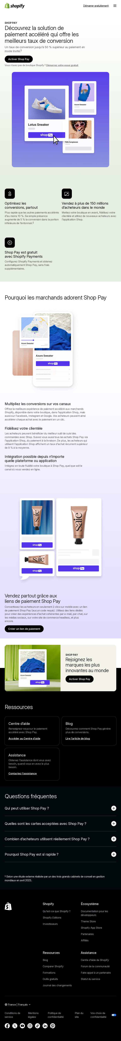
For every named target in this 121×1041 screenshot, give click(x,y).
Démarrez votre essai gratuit (62, 65)
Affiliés (85, 940)
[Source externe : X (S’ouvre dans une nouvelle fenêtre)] (14, 1025)
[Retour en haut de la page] (8, 906)
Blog (45, 960)
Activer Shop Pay (18, 59)
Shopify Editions (52, 917)
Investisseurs (50, 923)
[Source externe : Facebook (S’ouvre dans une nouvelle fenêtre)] (7, 1025)
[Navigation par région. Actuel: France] (18, 1005)
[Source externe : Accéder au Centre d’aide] (25, 738)
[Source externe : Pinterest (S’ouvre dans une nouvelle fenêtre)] (52, 1025)
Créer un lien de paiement (24, 628)
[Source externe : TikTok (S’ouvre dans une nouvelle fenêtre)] (37, 1025)
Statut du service (90, 979)
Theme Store (88, 921)
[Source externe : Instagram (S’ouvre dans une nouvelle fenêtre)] (29, 1025)
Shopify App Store (91, 927)
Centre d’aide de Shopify (95, 960)
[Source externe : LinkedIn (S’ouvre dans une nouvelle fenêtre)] (45, 1025)
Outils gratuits (50, 979)
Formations (49, 972)
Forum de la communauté (95, 966)
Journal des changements (57, 985)
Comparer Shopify (53, 966)
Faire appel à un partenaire (96, 972)
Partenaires (87, 934)
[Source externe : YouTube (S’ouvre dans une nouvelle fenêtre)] (22, 1025)
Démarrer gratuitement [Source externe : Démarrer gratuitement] (96, 5)
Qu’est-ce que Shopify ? (56, 911)
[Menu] (115, 6)
